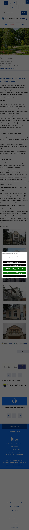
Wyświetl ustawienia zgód (14, 265)
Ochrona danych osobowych (14, 262)
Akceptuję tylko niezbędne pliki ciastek (14, 269)
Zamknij (14, 276)
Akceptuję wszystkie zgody (14, 273)
